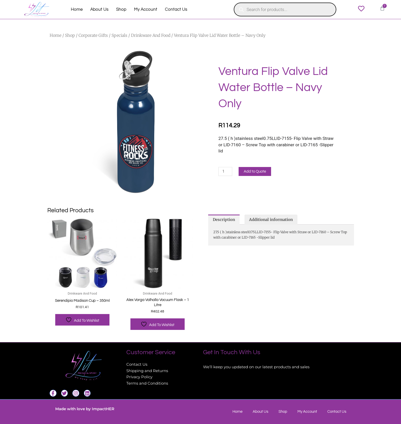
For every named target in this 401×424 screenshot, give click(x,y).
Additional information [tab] (271, 219)
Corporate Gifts (93, 35)
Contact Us (176, 9)
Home (77, 9)
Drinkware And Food (150, 35)
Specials (119, 35)
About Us (99, 9)
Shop (121, 9)
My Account (145, 9)
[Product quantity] (225, 171)
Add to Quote (255, 171)
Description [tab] (224, 219)
